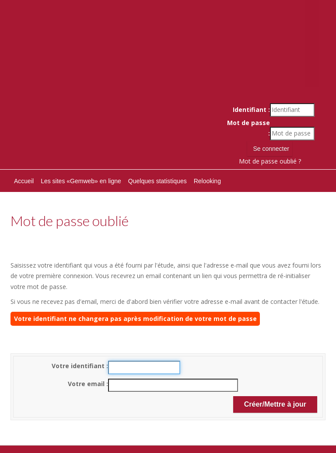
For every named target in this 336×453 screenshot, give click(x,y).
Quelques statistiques (157, 181)
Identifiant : (251, 109)
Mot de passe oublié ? (270, 161)
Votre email (87, 384)
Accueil (24, 181)
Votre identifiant (79, 366)
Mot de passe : (248, 128)
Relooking (207, 181)
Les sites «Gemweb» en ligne (81, 181)
